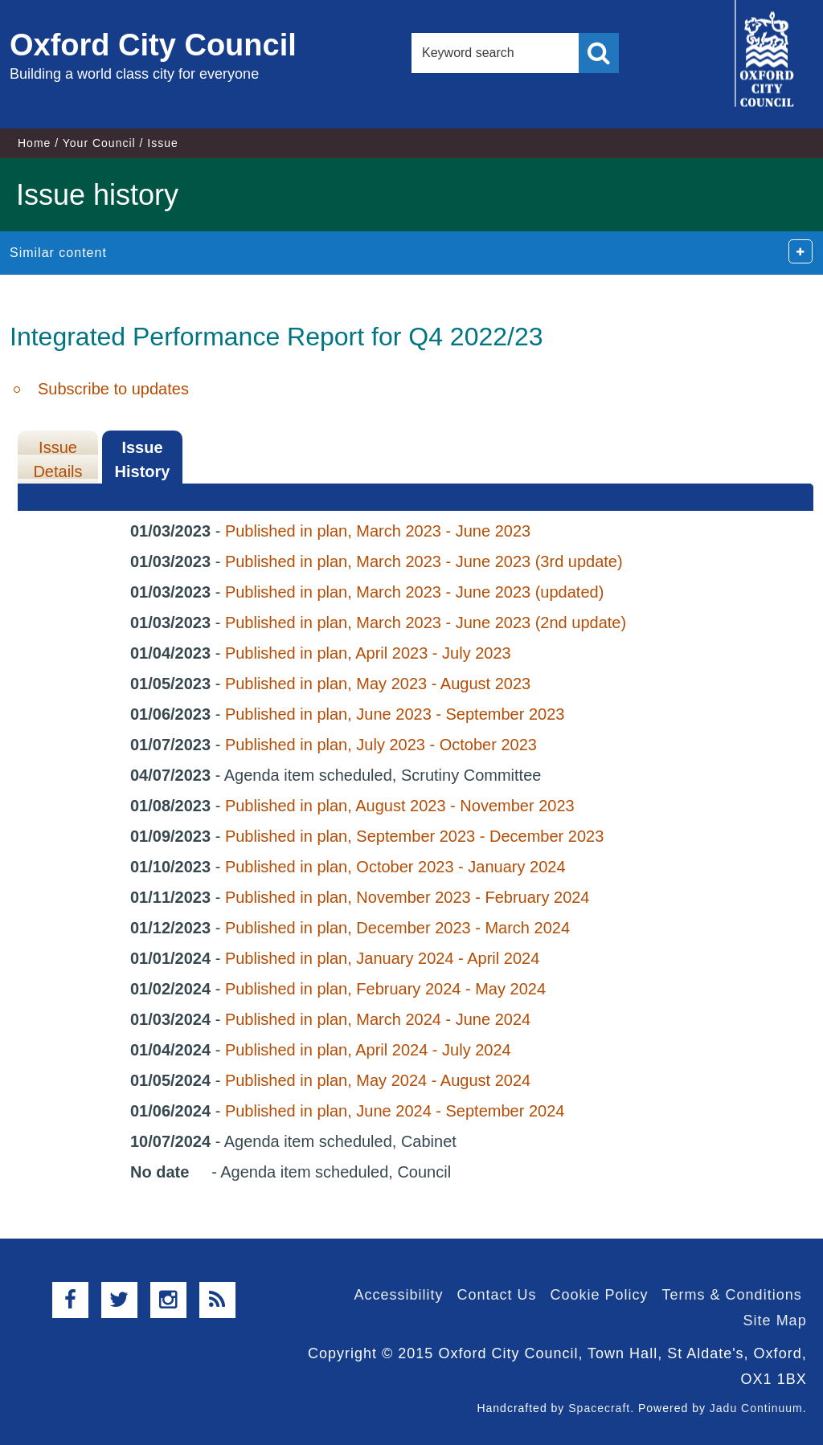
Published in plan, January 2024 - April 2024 (382, 958)
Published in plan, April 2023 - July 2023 (368, 653)
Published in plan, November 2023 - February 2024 (407, 897)
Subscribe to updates (113, 389)
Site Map (775, 1320)
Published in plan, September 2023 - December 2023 (414, 836)
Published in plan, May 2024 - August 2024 (377, 1080)
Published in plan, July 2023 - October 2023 (381, 744)
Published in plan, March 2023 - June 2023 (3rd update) (424, 561)
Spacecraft (599, 1408)
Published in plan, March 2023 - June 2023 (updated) (414, 592)
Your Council (99, 143)
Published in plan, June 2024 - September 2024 (395, 1111)
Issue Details (57, 459)
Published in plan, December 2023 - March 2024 (397, 928)
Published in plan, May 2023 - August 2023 (377, 683)
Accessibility (398, 1295)
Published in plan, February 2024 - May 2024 (385, 989)
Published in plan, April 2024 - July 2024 (368, 1050)
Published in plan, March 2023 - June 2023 (377, 531)
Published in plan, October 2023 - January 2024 (395, 867)
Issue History (142, 459)
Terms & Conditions (732, 1295)
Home (34, 143)
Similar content (58, 252)
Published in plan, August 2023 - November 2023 (400, 805)
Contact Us (496, 1295)
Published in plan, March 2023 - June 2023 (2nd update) (425, 622)
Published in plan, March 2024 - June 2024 (377, 1019)
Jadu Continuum (756, 1408)
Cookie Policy (600, 1295)
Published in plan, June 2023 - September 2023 (395, 714)
